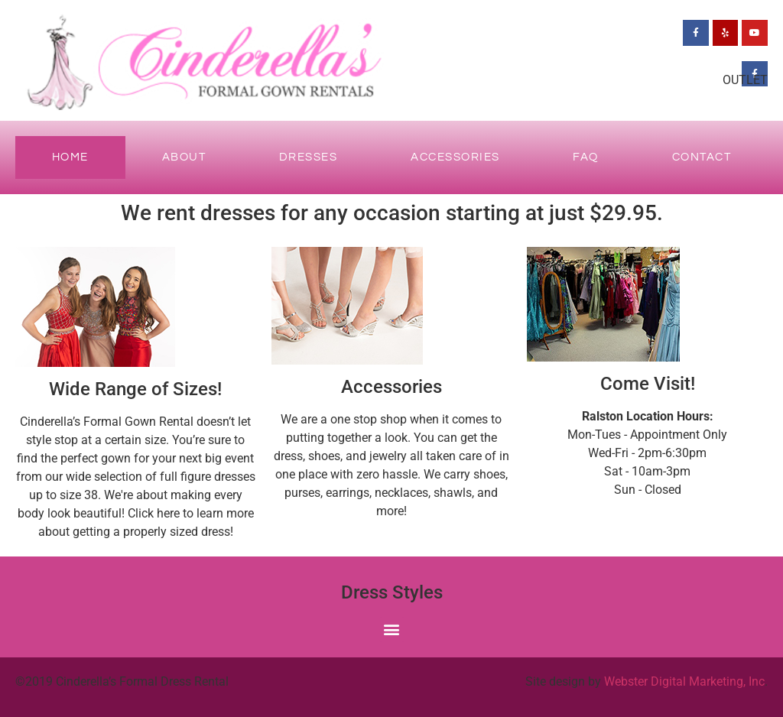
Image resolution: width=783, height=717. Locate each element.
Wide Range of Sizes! (135, 389)
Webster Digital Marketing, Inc (684, 681)
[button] (391, 629)
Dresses (308, 157)
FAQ (586, 157)
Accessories (455, 157)
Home (70, 157)
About (184, 157)
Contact (702, 157)
